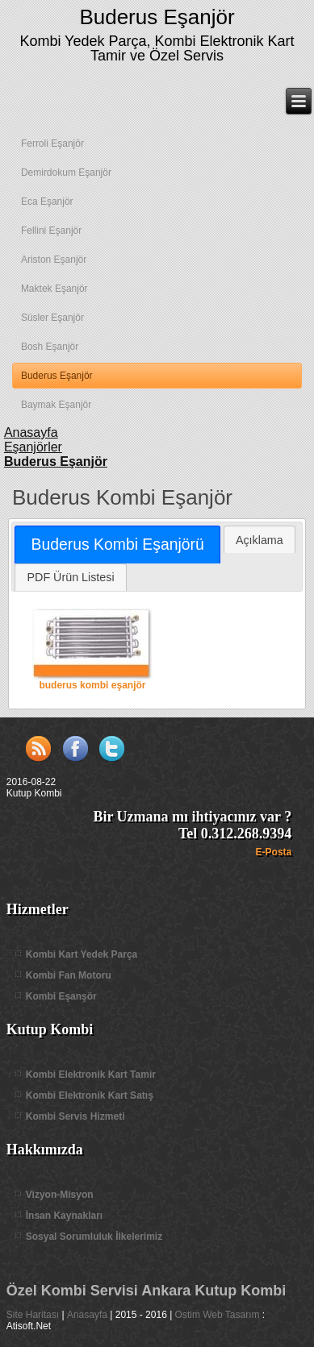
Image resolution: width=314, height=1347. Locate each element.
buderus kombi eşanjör (92, 649)
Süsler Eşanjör (52, 317)
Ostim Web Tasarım (217, 1314)
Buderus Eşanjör (156, 17)
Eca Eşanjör (47, 201)
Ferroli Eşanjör (52, 143)
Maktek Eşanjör (54, 288)
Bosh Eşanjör (49, 346)
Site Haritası (32, 1314)
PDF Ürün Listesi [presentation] (71, 577)
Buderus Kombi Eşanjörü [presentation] (117, 544)
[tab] (117, 544)
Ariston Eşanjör (53, 259)
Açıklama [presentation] (259, 540)
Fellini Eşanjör (51, 230)
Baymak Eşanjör (56, 404)
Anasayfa (87, 1314)
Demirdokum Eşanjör (66, 172)
